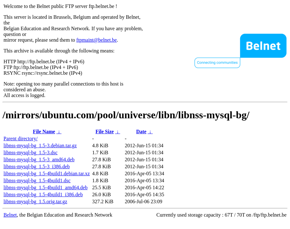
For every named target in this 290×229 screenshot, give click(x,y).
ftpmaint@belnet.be (96, 40)
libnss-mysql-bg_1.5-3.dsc (31, 152)
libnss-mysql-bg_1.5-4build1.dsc (37, 180)
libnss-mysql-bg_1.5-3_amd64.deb (39, 159)
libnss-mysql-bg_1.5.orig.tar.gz (35, 201)
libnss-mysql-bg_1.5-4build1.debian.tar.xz (47, 173)
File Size (104, 131)
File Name (44, 131)
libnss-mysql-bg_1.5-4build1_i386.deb (43, 194)
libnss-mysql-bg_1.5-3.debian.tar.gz (40, 145)
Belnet (10, 215)
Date (141, 131)
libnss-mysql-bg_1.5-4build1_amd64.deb (46, 187)
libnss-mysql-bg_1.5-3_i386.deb (37, 166)
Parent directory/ (21, 138)
